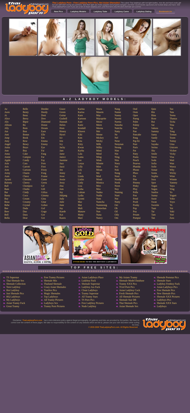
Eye (43, 147)
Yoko (172, 198)
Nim (117, 150)
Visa (172, 157)
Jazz (62, 163)
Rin (153, 112)
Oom (135, 112)
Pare (135, 144)
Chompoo (27, 186)
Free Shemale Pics (166, 290)
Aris (6, 166)
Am (6, 131)
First (43, 166)
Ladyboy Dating (144, 11)
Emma (44, 141)
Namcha (100, 202)
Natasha (119, 125)
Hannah (63, 121)
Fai (42, 150)
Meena (99, 128)
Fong (43, 173)
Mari (80, 218)
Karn (80, 115)
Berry (25, 118)
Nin (116, 153)
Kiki (80, 134)
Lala (80, 153)
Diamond (45, 121)
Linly (80, 182)
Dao (25, 211)
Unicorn (174, 147)
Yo (171, 192)
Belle (25, 109)
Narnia (118, 121)
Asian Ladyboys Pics (167, 287)
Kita (80, 141)
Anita (7, 147)
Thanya (173, 118)
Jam (61, 150)
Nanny (118, 115)
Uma (172, 144)
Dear (25, 218)
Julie (62, 202)
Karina (81, 109)
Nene (117, 141)
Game (44, 179)
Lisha (80, 189)
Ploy (135, 189)
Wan (172, 163)
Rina (153, 115)
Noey (117, 163)
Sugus (154, 189)
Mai (80, 205)
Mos (98, 189)
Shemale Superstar (91, 284)
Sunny (154, 195)
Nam (98, 198)
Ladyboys (161, 306)
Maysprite (101, 118)
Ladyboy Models (78, 11)
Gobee (44, 205)
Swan (154, 202)
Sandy (154, 137)
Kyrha (81, 150)
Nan (98, 211)
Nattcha (118, 128)
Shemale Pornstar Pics (168, 277)
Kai (61, 214)
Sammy (155, 131)
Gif (42, 186)
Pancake (137, 134)
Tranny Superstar (90, 293)
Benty (26, 112)
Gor (43, 214)
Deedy (44, 112)
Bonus (26, 134)
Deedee (44, 109)
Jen (61, 169)
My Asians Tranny (128, 277)
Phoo (135, 173)
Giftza (44, 192)
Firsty (44, 169)
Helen (62, 125)
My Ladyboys (13, 300)
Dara (25, 214)
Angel (7, 144)
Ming (99, 157)
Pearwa (136, 163)
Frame (44, 176)
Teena (172, 115)
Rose (153, 118)
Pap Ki (136, 141)
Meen (99, 125)
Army (7, 173)
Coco (25, 195)
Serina (154, 147)
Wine (172, 176)
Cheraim (27, 179)
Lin (79, 173)
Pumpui (137, 218)
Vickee (173, 150)
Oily (117, 214)
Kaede (63, 211)
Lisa (80, 186)
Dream (44, 128)
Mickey (100, 137)
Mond (99, 179)
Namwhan (101, 208)
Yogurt (173, 195)
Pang (135, 137)
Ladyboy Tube (100, 11)
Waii (172, 160)
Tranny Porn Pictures (54, 306)
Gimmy (45, 195)
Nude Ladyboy (89, 306)
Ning (117, 157)
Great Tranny (12, 306)
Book (25, 137)
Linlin (81, 179)
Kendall (82, 128)
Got (43, 218)
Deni (43, 115)
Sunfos (154, 192)
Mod (98, 176)
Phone (136, 169)
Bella (7, 218)
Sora (153, 179)
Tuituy (173, 141)
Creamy (27, 202)
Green (62, 112)
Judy (62, 198)
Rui (153, 121)
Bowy (26, 144)
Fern (43, 163)
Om (116, 218)
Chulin (26, 189)
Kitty (80, 144)
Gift (43, 189)
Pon (135, 195)
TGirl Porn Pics (126, 287)
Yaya (172, 186)
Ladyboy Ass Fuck (91, 287)
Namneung (101, 205)
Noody (118, 179)
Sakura (154, 128)
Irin (61, 141)
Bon (25, 131)
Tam (153, 214)
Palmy (136, 125)
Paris (135, 147)
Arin (6, 163)
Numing (119, 192)
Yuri (172, 214)
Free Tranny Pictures (54, 277)
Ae (5, 109)
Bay (6, 198)
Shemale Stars (164, 280)
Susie (154, 198)
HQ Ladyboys (13, 296)
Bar (6, 192)
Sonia (154, 173)
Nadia (99, 195)
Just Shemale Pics (15, 293)
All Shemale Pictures (129, 296)
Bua (25, 150)
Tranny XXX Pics (128, 284)
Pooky (136, 205)
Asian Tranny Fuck (15, 303)
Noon (117, 186)
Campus (27, 157)
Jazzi (62, 166)
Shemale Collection (16, 284)
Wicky (173, 173)
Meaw (99, 121)
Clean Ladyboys (89, 290)
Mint (98, 166)
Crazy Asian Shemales (55, 287)
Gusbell (63, 118)
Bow (25, 141)
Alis (6, 121)
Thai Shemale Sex (15, 280)
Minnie (99, 163)
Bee (6, 208)
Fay (43, 160)
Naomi (118, 118)
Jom (62, 189)
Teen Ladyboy (13, 287)
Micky (99, 141)
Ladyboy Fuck (89, 280)
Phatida (136, 166)
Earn (43, 131)
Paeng (136, 118)
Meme (99, 134)
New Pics (58, 11)
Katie (80, 125)
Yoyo (172, 202)
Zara (172, 218)
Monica (100, 182)
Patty (135, 153)
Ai (5, 115)
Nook (117, 182)
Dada (25, 208)
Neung (118, 147)
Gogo (44, 211)
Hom (62, 128)
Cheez (26, 176)
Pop (135, 208)
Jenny (62, 173)
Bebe (6, 205)
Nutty (117, 202)
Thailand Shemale (53, 284)
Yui (171, 208)
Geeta (44, 182)
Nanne (118, 112)
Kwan (81, 147)
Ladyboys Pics (164, 300)
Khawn (81, 131)
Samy (154, 134)
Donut (44, 125)
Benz (25, 115)
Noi (116, 166)
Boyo (25, 147)
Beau (6, 202)
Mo (98, 173)
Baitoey (8, 182)
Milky (99, 147)
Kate (80, 121)
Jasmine (63, 160)
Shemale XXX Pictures (168, 296)
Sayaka (154, 144)
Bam (6, 189)
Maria (99, 109)
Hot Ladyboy (12, 290)
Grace (62, 109)
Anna (7, 153)
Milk (98, 144)
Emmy (44, 144)
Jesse (62, 176)
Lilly (80, 166)
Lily (80, 169)
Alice (7, 118)
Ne (116, 134)
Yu (171, 205)
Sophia (154, 176)
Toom (172, 137)
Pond (135, 198)
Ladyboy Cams (122, 11)
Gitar (43, 202)
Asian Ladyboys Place (92, 277)
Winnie (173, 179)
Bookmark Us (165, 11)
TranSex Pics (50, 290)
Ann (6, 150)
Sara (153, 141)
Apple (7, 160)
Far (42, 157)
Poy (135, 211)
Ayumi (7, 179)
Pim (135, 179)
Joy (61, 192)
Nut (116, 198)
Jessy (62, 182)
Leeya (81, 163)
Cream (26, 198)
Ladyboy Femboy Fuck (168, 284)
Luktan (81, 192)
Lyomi (81, 198)
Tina (172, 125)
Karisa (81, 112)
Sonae (154, 169)
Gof (43, 208)
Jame (62, 153)
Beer (6, 211)
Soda (153, 160)
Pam (135, 128)
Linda (81, 176)
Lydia (80, 195)
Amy (6, 141)
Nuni (117, 195)
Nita (117, 160)
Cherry (26, 182)
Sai (152, 125)
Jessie (62, 179)
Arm (6, 169)
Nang (117, 109)
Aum (6, 176)
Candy (26, 160)
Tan (153, 218)
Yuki (172, 211)
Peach (136, 160)
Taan (153, 208)
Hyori (62, 134)
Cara (25, 163)
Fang (43, 153)
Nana (98, 214)
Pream (136, 214)
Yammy (173, 182)
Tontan (173, 134)
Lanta (80, 157)
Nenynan (119, 144)
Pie (134, 176)
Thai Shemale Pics (128, 303)
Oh (116, 208)
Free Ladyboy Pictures (93, 303)
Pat (134, 150)
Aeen (7, 112)
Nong (117, 173)
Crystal (26, 205)
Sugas (154, 186)
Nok (117, 169)
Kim (80, 137)
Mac (80, 202)
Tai (152, 211)
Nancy (99, 218)
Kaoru (63, 218)
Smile (154, 153)
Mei (98, 131)
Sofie (153, 166)
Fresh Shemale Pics (128, 293)
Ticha (172, 121)
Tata (172, 112)
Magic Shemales (52, 293)
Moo (98, 186)
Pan (135, 131)
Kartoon (82, 118)
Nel (116, 137)
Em (43, 137)
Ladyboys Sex (51, 303)
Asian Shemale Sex (128, 306)
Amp (6, 137)
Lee (80, 160)
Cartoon (27, 169)
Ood (135, 109)
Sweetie (155, 205)
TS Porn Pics (88, 300)
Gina (43, 198)
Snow (154, 157)
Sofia (153, 163)
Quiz (153, 109)
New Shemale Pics (166, 293)
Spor (153, 182)
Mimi (99, 150)
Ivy (61, 144)
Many (81, 214)
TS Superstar (12, 277)
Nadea (99, 192)
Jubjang (63, 195)
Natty (117, 131)
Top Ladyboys (51, 296)
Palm (135, 121)
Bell (6, 214)
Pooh (135, 202)
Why (172, 169)
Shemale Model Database (131, 280)
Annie (7, 157)
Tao (171, 109)
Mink (99, 160)
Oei (116, 205)
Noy (117, 189)
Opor (135, 115)
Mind (99, 153)
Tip (171, 128)
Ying (172, 189)
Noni (117, 176)
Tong (172, 131)
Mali (80, 208)
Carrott (26, 166)
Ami (6, 134)
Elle (43, 134)
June (62, 205)
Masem (99, 112)
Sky (153, 150)
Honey (63, 131)
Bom (25, 128)
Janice (63, 157)
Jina (61, 186)
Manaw (81, 211)
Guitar (63, 115)
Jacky (62, 147)
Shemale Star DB (127, 300)
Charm (26, 173)
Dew (43, 118)
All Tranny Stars (90, 296)
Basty (7, 195)
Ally (6, 128)
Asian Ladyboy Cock (129, 290)
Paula (135, 157)
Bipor (25, 121)
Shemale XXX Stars (167, 303)
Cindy (26, 192)
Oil (116, 211)
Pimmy (136, 182)
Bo (24, 125)
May (98, 115)
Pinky (136, 186)
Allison (8, 125)
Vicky (172, 153)
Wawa (173, 166)
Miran (99, 169)
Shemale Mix (50, 280)
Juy (61, 208)
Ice (61, 137)
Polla (135, 192)
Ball (6, 186)
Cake (25, 153)
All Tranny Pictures (53, 300)
